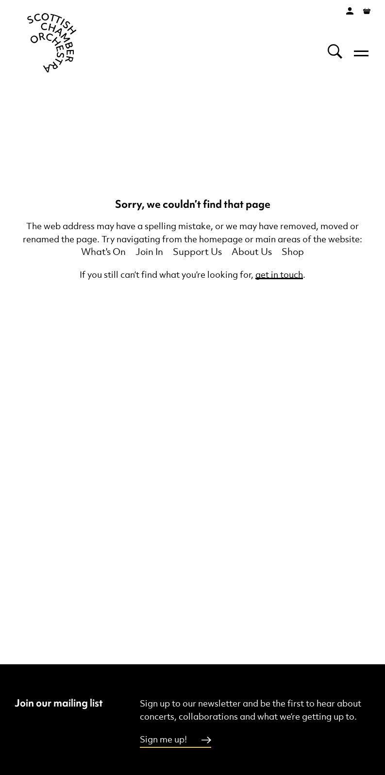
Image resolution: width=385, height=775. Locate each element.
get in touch (279, 275)
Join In (149, 252)
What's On (103, 252)
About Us (252, 252)
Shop (293, 252)
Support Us (197, 252)
